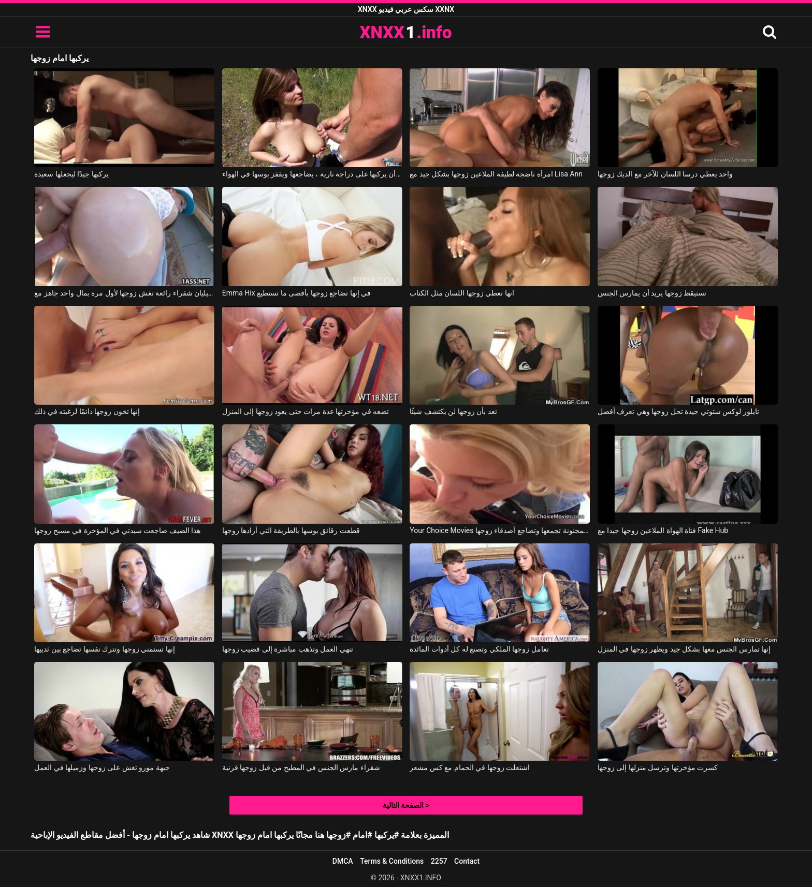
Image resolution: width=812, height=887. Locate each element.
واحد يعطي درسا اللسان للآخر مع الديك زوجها (665, 174)
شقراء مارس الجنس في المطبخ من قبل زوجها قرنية (301, 767)
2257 (439, 861)
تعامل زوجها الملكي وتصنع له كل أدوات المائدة (479, 649)
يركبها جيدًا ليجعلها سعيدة (71, 174)
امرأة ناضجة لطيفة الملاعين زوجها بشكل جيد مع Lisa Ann (496, 174)
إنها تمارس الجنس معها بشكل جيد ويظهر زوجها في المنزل (684, 649)
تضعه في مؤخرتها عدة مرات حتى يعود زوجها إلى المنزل (305, 411)
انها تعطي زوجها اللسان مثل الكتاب (462, 293)
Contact (467, 861)
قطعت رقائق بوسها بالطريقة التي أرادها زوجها (291, 530)
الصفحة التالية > (406, 805)
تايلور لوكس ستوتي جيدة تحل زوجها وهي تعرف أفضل (678, 411)
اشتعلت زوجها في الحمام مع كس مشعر (470, 767)
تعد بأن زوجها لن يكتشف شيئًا (453, 411)
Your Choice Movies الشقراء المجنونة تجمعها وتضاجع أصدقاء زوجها (500, 530)
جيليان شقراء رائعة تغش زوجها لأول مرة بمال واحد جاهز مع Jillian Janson (124, 293)
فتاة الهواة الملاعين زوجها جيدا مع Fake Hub (663, 530)
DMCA (342, 861)
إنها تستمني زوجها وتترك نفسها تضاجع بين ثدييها (104, 649)
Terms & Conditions (392, 861)
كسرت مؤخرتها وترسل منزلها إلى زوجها (658, 767)
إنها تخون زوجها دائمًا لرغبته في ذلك (87, 411)
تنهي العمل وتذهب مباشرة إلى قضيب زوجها (287, 649)
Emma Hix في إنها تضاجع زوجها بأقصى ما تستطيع (296, 293)
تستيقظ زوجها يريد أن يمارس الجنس (652, 293)
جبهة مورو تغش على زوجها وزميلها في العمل (101, 767)
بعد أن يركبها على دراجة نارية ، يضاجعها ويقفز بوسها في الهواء (312, 174)
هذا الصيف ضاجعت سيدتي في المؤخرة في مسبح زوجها (117, 530)
